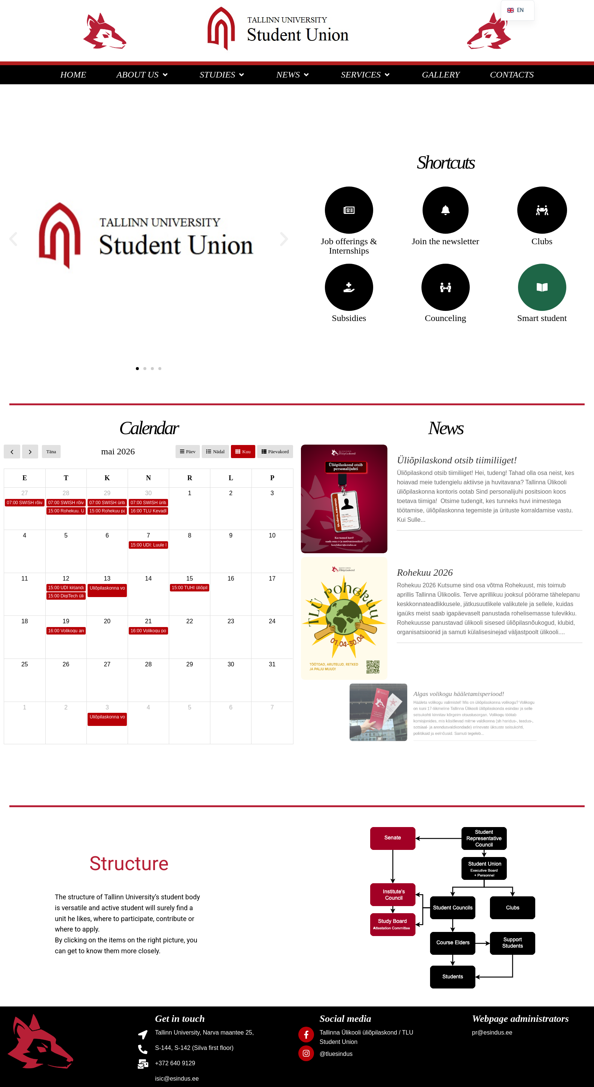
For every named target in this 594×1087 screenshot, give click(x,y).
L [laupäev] (231, 478)
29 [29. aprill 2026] (107, 493)
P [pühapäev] (272, 478)
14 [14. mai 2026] (148, 578)
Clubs (541, 241)
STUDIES (223, 74)
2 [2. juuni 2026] (66, 707)
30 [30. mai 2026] (231, 664)
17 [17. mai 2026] (272, 578)
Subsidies (349, 318)
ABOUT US (142, 74)
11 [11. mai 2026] (24, 578)
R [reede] (189, 478)
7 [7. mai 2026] (148, 535)
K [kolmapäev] (107, 478)
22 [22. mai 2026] (189, 621)
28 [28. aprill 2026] (66, 493)
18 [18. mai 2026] (24, 621)
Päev (190, 451)
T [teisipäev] (66, 478)
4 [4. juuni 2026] (148, 707)
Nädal (219, 451)
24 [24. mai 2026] (272, 621)
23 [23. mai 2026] (231, 621)
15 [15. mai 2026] (189, 578)
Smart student (542, 318)
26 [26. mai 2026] (66, 664)
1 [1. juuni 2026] (24, 707)
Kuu (246, 451)
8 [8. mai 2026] (189, 535)
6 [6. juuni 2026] (230, 707)
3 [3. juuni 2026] (107, 707)
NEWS (293, 74)
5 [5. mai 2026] (66, 535)
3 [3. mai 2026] (272, 493)
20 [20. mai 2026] (107, 621)
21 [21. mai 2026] (148, 621)
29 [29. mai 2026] (189, 664)
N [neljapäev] (148, 478)
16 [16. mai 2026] (231, 578)
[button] (13, 239)
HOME (73, 74)
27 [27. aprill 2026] (24, 493)
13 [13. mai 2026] (107, 578)
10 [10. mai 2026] (272, 535)
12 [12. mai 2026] (66, 578)
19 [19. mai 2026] (66, 621)
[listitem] (392, 838)
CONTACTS (512, 74)
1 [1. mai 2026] (189, 493)
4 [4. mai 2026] (24, 535)
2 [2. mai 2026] (230, 493)
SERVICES (366, 74)
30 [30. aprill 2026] (148, 493)
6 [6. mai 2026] (107, 535)
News (445, 427)
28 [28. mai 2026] (148, 664)
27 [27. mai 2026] (107, 664)
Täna (51, 451)
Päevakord (278, 451)
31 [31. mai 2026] (272, 664)
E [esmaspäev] (24, 478)
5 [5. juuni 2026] (189, 707)
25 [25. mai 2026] (24, 664)
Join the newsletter (445, 241)
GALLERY (441, 74)
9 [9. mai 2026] (230, 535)
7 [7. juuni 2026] (272, 707)
